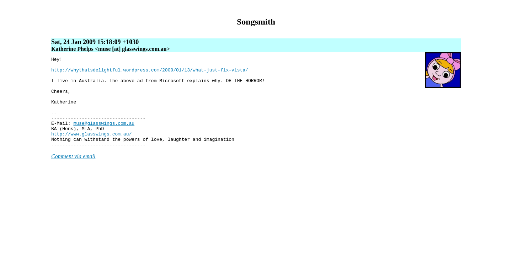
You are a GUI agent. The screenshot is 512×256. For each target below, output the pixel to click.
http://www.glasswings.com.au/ (91, 149)
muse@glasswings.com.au (103, 137)
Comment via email (73, 174)
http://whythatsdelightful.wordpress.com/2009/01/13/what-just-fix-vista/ (149, 73)
